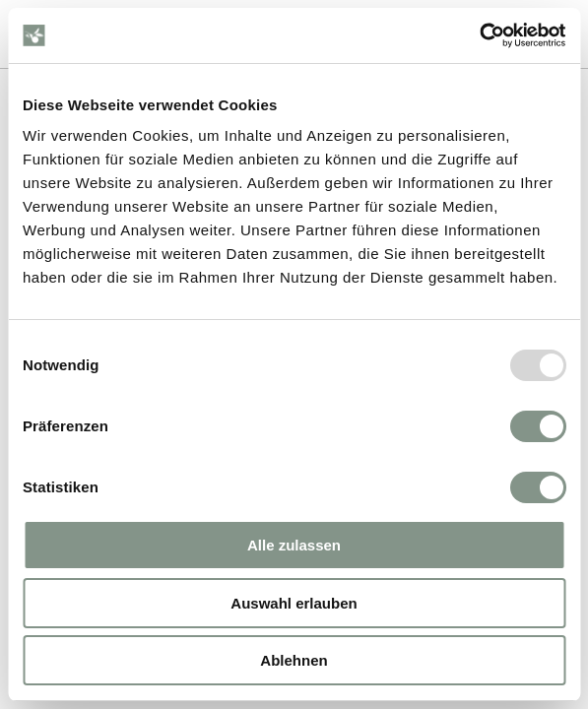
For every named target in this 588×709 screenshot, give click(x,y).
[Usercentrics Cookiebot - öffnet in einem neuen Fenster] (479, 35)
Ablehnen (293, 660)
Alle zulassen (294, 545)
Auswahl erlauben (293, 603)
